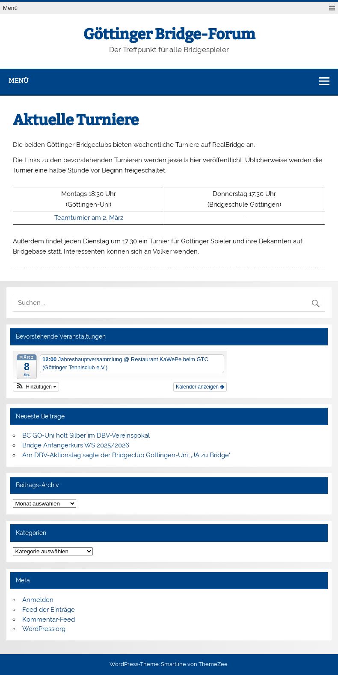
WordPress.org (43, 629)
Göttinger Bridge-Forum (169, 34)
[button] (36, 387)
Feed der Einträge (48, 610)
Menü (10, 8)
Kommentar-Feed (48, 619)
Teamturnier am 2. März (88, 218)
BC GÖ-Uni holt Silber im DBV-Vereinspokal (86, 435)
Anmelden (37, 600)
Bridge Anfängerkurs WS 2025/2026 (75, 445)
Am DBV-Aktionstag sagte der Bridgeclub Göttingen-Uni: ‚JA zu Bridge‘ (126, 455)
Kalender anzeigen (200, 387)
